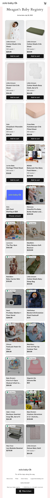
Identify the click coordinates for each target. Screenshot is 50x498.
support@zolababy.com (37, 478)
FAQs (16, 478)
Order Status (24, 478)
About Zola (9, 478)
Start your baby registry (13, 487)
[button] (14, 30)
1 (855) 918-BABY (25, 483)
